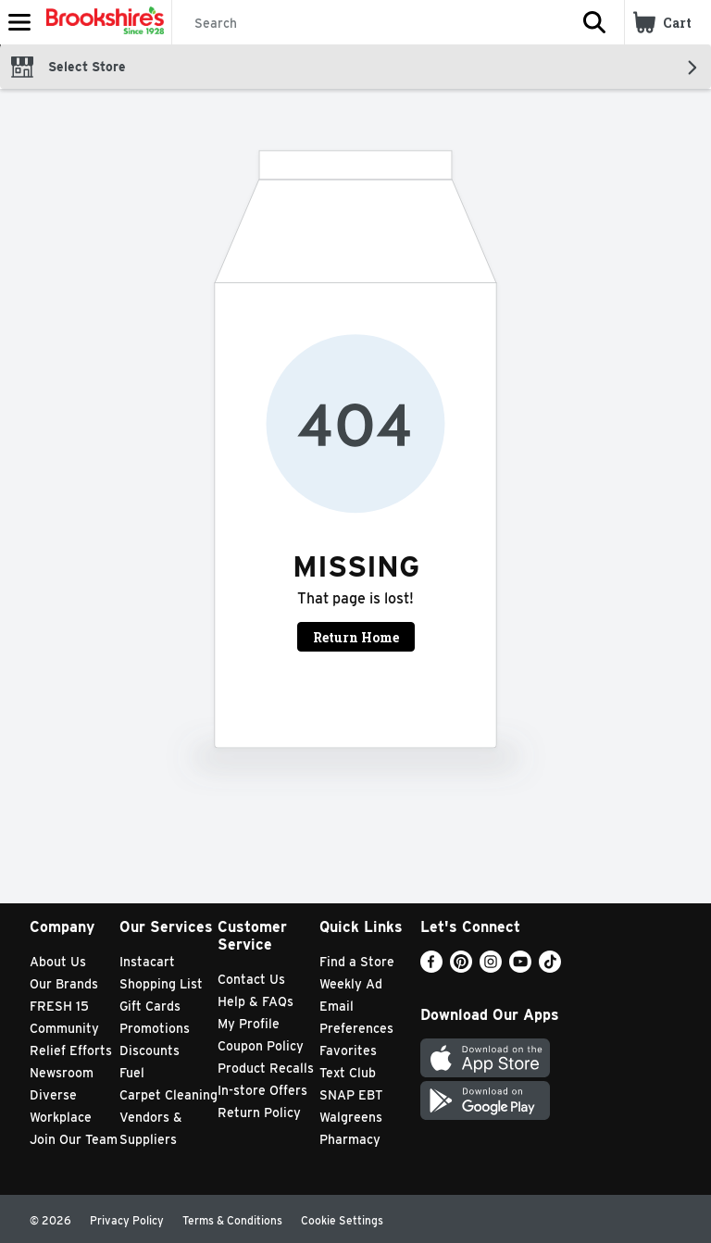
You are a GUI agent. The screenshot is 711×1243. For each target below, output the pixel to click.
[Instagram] (491, 967)
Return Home (356, 637)
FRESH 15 (59, 1006)
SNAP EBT (351, 1095)
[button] (594, 22)
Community (64, 1028)
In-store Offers (262, 1090)
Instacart (147, 961)
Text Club (347, 1072)
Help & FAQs (255, 1001)
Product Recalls (266, 1068)
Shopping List (161, 983)
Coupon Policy (261, 1045)
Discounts (149, 1050)
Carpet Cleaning (168, 1095)
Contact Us (251, 979)
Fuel (131, 1072)
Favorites (348, 1050)
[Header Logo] (101, 22)
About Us (58, 961)
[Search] (368, 23)
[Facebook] (431, 967)
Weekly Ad (350, 983)
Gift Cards (150, 1006)
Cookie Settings (342, 1220)
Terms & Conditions (232, 1220)
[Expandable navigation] (19, 22)
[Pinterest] (461, 967)
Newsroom (62, 1072)
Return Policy (259, 1112)
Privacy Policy (127, 1220)
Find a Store (356, 961)
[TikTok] (550, 967)
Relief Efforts (71, 1050)
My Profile (249, 1023)
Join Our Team (74, 1139)
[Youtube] (520, 967)
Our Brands (64, 983)
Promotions (154, 1028)
